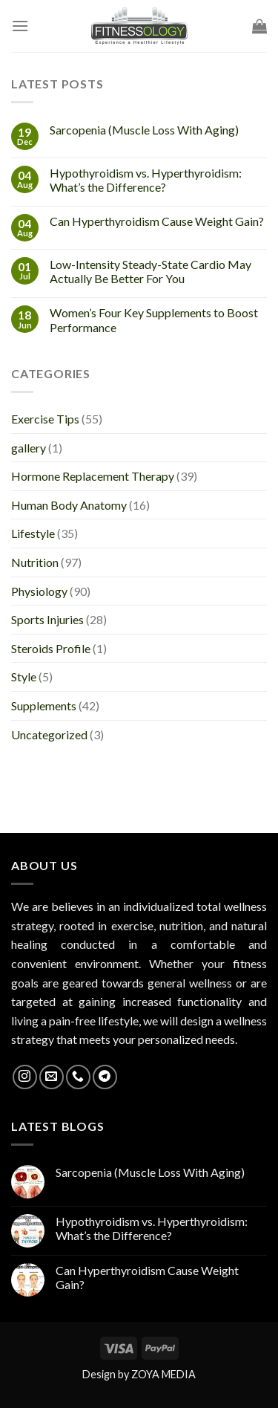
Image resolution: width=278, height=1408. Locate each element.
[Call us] (78, 1077)
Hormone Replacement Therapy (92, 476)
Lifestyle (33, 533)
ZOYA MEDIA (163, 1374)
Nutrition (35, 562)
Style (23, 676)
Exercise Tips (45, 419)
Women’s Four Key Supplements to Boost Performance (154, 319)
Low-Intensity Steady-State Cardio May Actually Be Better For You (150, 271)
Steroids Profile (50, 648)
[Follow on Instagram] (25, 1077)
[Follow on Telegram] (105, 1077)
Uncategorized (49, 734)
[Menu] (20, 25)
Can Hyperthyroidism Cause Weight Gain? (157, 221)
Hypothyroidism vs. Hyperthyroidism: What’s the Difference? (146, 180)
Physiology (39, 591)
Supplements (43, 705)
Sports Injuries (47, 619)
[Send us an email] (51, 1077)
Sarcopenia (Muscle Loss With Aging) (144, 130)
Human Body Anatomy (69, 505)
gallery (28, 448)
